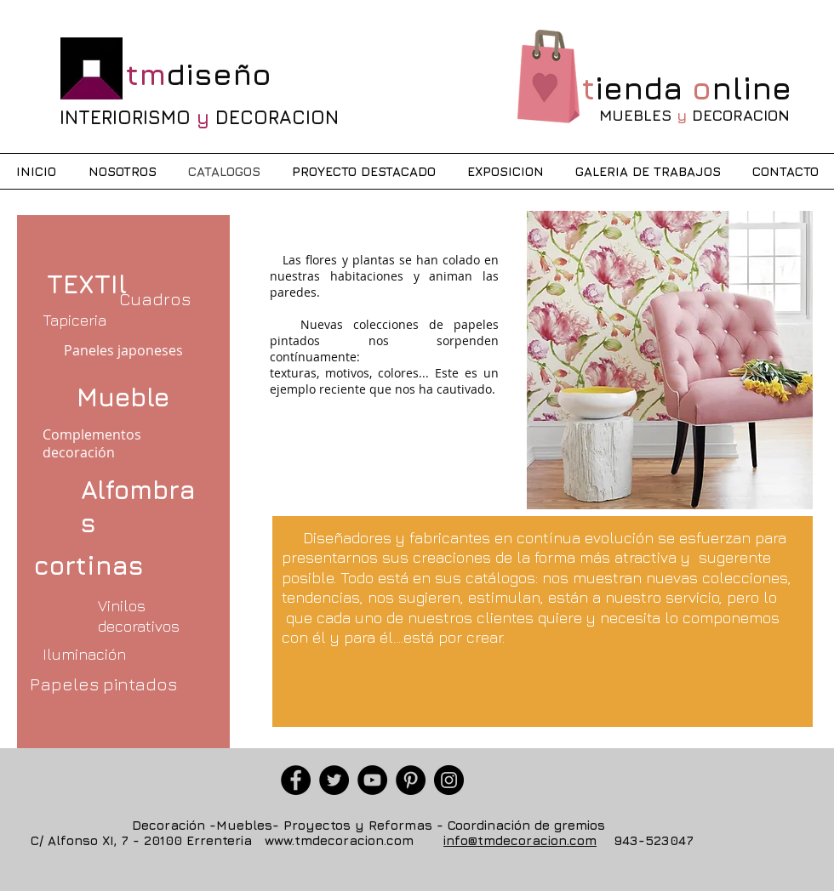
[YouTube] (372, 780)
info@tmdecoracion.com (520, 840)
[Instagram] (449, 780)
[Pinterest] (411, 780)
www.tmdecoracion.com (339, 840)
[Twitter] (334, 780)
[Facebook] (296, 780)
